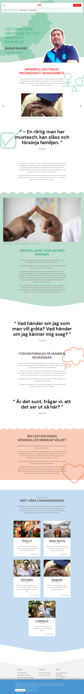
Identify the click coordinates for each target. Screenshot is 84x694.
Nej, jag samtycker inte (32, 690)
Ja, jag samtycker (20, 690)
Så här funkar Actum (45, 676)
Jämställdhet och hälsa (10, 10)
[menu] (4, 5)
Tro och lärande (21, 673)
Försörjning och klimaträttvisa (25, 678)
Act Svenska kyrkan (44, 673)
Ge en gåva (77, 5)
